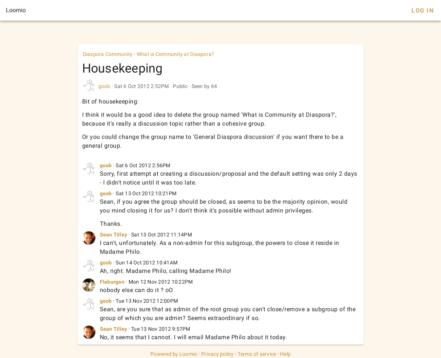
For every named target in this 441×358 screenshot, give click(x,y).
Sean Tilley (113, 235)
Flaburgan (112, 282)
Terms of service (257, 354)
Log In (423, 10)
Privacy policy (217, 354)
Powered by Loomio (173, 354)
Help (285, 354)
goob (104, 86)
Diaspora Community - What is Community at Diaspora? (148, 54)
